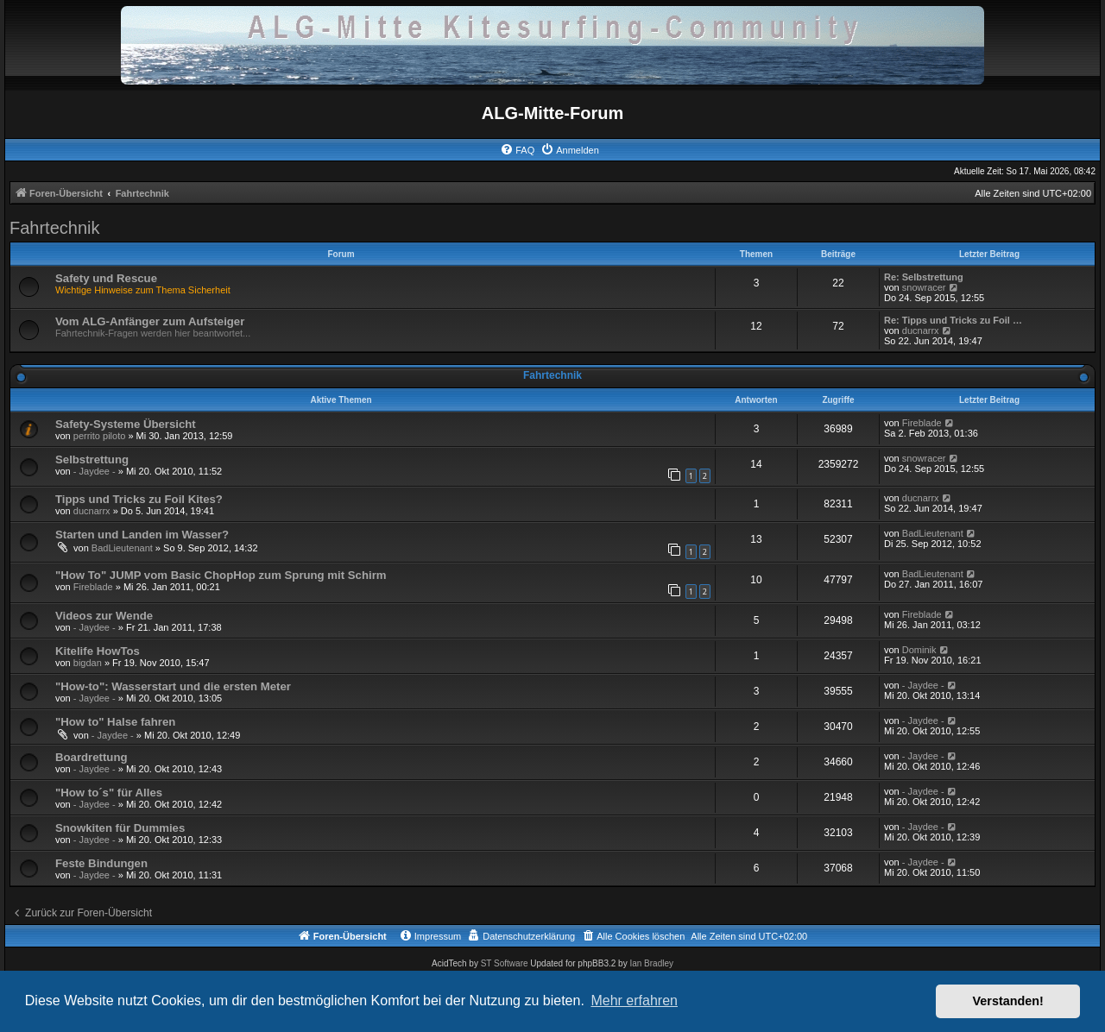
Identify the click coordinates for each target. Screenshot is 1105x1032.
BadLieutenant (122, 548)
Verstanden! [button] (1008, 1001)
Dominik (919, 650)
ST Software (504, 963)
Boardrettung (91, 757)
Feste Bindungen (101, 863)
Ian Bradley (651, 963)
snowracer (924, 287)
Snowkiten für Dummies (120, 827)
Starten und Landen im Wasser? (142, 534)
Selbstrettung (92, 459)
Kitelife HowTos (97, 651)
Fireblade (922, 423)
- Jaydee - (94, 471)
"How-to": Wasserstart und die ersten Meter (173, 686)
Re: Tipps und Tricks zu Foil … (953, 320)
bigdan (87, 663)
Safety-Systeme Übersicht (125, 424)
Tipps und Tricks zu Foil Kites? (139, 499)
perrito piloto (99, 436)
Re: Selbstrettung (923, 277)
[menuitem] (517, 150)
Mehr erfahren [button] (634, 1000)
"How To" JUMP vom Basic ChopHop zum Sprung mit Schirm (221, 575)
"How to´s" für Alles (108, 792)
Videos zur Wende (104, 615)
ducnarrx (920, 330)
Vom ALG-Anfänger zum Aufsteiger (149, 321)
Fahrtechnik (54, 227)
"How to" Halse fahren (115, 721)
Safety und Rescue (106, 278)
